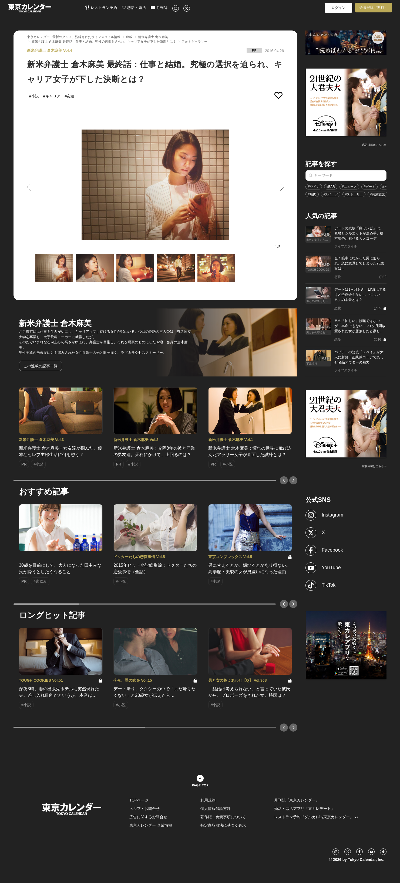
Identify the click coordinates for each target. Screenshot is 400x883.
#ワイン (314, 187)
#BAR (331, 187)
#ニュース (349, 187)
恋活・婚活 (134, 7)
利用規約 (208, 800)
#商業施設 (377, 194)
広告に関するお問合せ (148, 817)
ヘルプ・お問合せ (144, 808)
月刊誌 (159, 7)
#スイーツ (330, 194)
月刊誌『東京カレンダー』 (297, 800)
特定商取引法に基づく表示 (223, 825)
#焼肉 (312, 194)
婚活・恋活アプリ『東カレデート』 (304, 808)
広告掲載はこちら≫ (374, 144)
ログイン (338, 8)
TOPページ (139, 800)
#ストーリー (354, 194)
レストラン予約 (101, 7)
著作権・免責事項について (223, 817)
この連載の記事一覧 (40, 366)
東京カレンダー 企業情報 (150, 825)
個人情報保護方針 (215, 808)
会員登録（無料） (373, 7)
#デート (369, 187)
